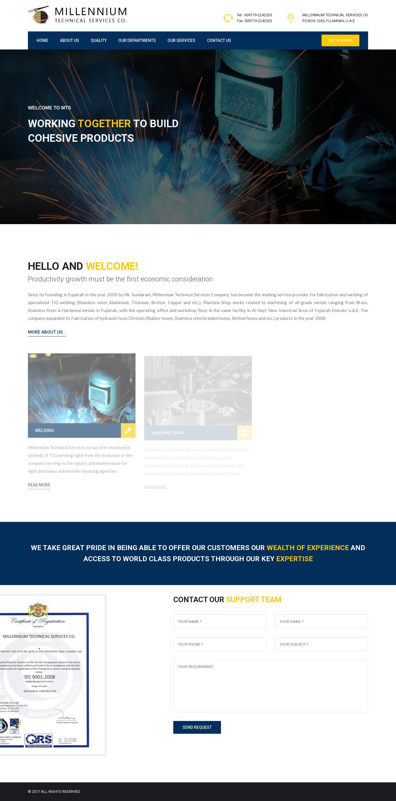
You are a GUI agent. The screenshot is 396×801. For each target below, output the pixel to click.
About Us (69, 40)
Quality (99, 40)
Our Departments (137, 40)
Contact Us (219, 40)
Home (42, 40)
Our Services (181, 40)
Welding (44, 433)
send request (197, 727)
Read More (39, 488)
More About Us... (47, 332)
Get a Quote (340, 40)
